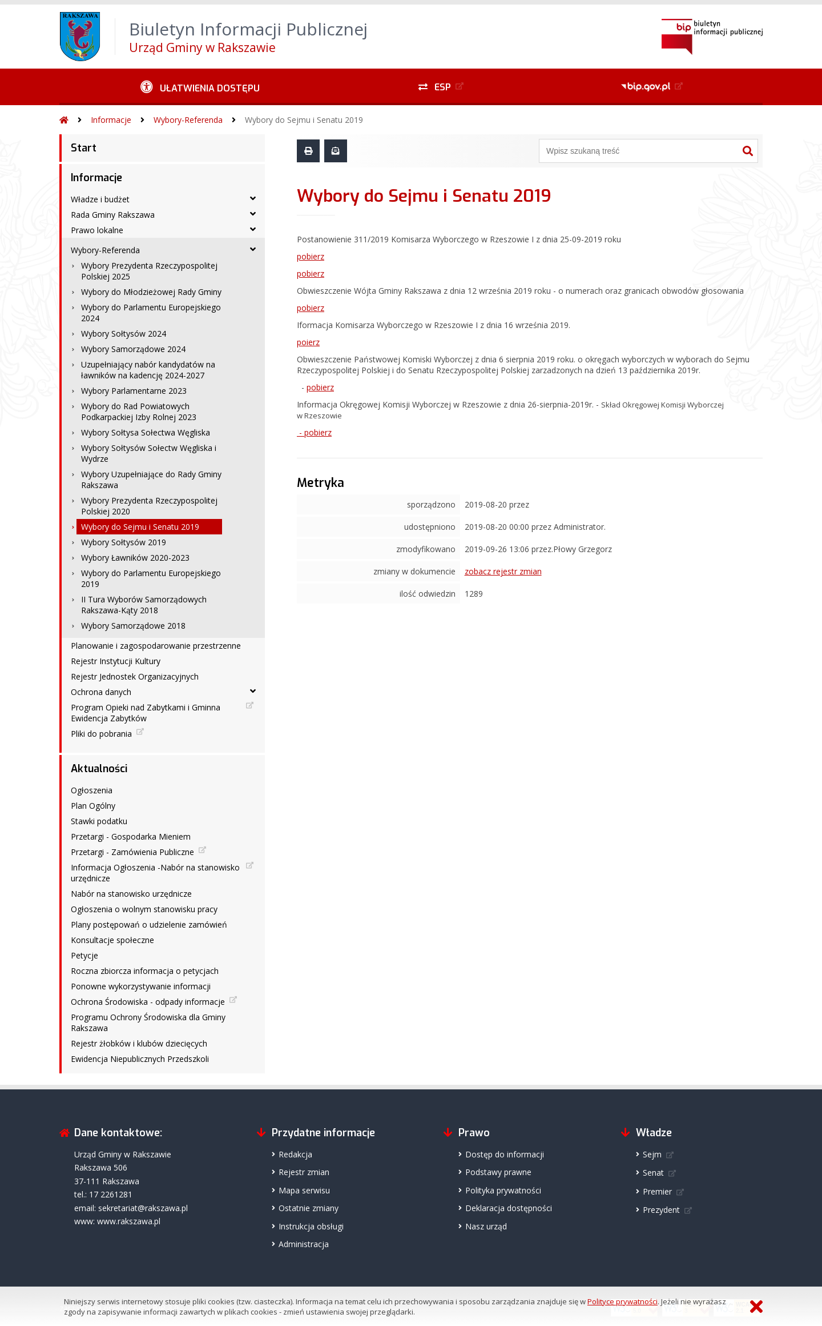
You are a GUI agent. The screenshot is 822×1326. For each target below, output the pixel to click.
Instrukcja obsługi (311, 1226)
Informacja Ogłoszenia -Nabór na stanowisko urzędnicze (155, 873)
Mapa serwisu (304, 1190)
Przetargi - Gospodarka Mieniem (131, 836)
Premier (657, 1191)
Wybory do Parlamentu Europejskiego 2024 (151, 312)
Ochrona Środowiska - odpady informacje (148, 1001)
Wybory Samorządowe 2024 (133, 349)
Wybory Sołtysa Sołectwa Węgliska (145, 432)
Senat (653, 1172)
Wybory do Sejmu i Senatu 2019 (304, 119)
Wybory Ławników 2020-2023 (135, 557)
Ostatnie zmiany (309, 1208)
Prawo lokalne (97, 230)
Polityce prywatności (622, 1301)
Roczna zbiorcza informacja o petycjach (145, 970)
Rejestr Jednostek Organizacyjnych (135, 676)
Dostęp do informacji (504, 1154)
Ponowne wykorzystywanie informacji (141, 986)
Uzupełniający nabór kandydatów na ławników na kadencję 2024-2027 (148, 370)
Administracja (304, 1244)
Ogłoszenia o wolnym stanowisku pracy (144, 909)
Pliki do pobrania (101, 733)
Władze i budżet (100, 199)
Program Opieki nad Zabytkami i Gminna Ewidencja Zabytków (145, 713)
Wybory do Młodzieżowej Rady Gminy (151, 291)
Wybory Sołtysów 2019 (123, 542)
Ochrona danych (101, 691)
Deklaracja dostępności (508, 1208)
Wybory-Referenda (188, 119)
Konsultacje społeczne (112, 939)
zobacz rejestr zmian (503, 571)
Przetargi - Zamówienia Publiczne (132, 851)
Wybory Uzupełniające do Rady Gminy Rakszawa (151, 479)
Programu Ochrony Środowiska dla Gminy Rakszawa (148, 1022)
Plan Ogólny (93, 805)
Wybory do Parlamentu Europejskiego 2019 (151, 578)
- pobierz (314, 432)
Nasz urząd (486, 1226)
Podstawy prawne (498, 1172)
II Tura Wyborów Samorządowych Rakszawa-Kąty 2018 (144, 605)
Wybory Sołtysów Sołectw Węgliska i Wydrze (148, 453)
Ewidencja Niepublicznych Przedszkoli (140, 1058)
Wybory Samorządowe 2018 (133, 625)
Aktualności (99, 769)
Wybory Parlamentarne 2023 (134, 390)
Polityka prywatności (503, 1190)
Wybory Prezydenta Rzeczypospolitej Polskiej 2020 (149, 506)
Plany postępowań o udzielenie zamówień (149, 924)
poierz (308, 342)
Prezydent (661, 1209)
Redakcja (295, 1154)
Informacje (111, 119)
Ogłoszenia (91, 790)
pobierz (310, 256)
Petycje (84, 955)
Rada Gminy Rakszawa (113, 214)
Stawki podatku (99, 821)
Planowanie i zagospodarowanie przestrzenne (156, 645)
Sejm (652, 1154)
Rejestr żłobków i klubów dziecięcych (139, 1043)
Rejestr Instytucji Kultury (115, 661)
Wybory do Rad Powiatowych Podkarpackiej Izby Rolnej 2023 (138, 411)
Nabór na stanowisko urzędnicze (131, 893)
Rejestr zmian (304, 1172)
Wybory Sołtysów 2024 (123, 333)
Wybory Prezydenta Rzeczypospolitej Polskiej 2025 (149, 271)
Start (83, 148)
